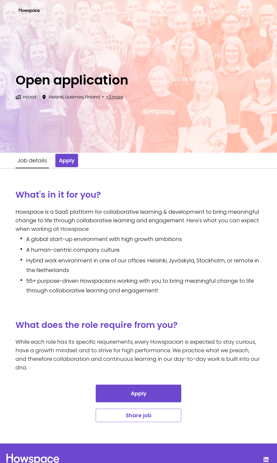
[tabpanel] (138, 306)
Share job (139, 415)
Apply (139, 393)
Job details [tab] (32, 160)
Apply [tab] (67, 160)
